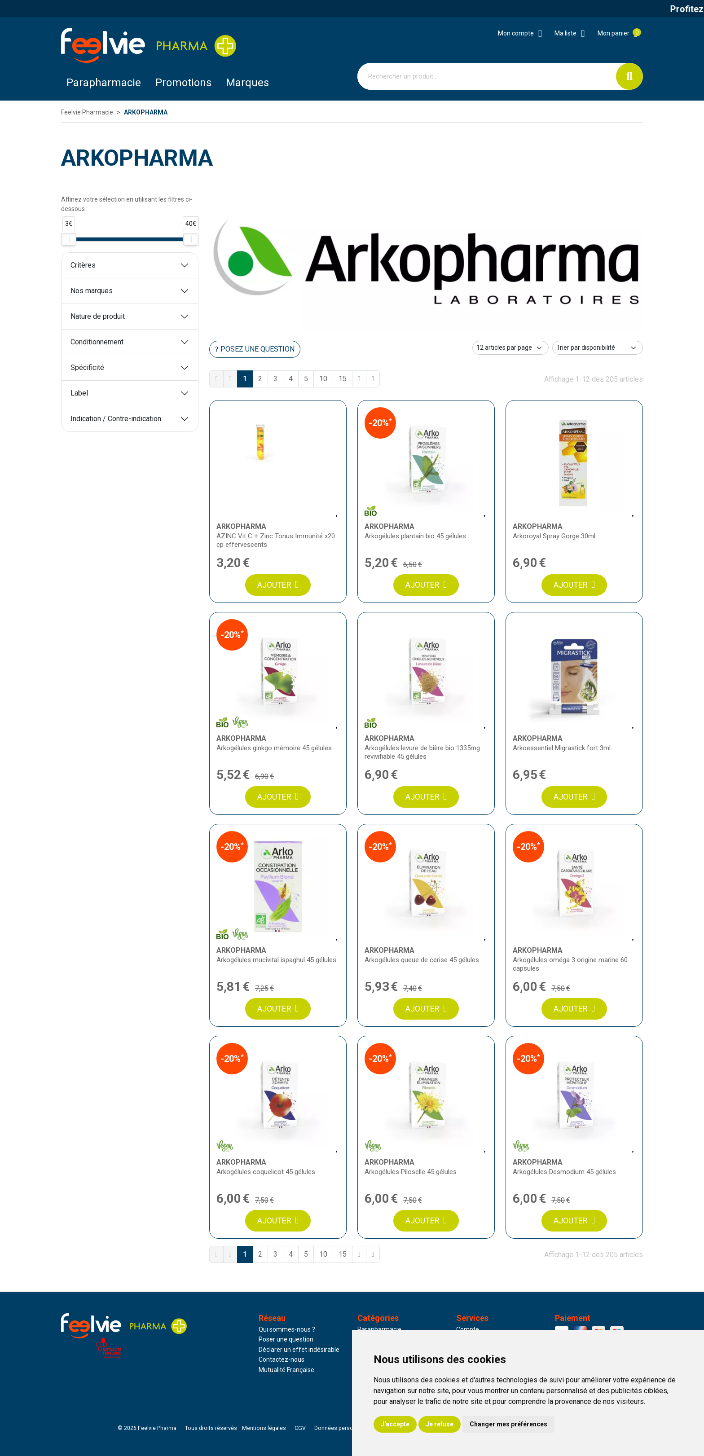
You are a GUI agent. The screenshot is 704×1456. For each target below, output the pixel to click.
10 (323, 378)
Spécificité (87, 367)
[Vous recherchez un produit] (486, 76)
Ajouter (278, 585)
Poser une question (286, 1339)
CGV (300, 1428)
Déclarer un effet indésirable (299, 1349)
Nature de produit (97, 316)
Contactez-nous (281, 1359)
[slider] (68, 239)
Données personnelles (343, 1428)
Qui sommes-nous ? (287, 1329)
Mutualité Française (286, 1369)
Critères (83, 265)
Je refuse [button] (439, 1424)
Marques (247, 82)
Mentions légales (264, 1428)
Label (79, 393)
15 (343, 378)
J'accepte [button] (395, 1424)
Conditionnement (96, 342)
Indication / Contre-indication (115, 418)
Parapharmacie (103, 82)
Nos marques (91, 290)
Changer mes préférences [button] (508, 1424)
